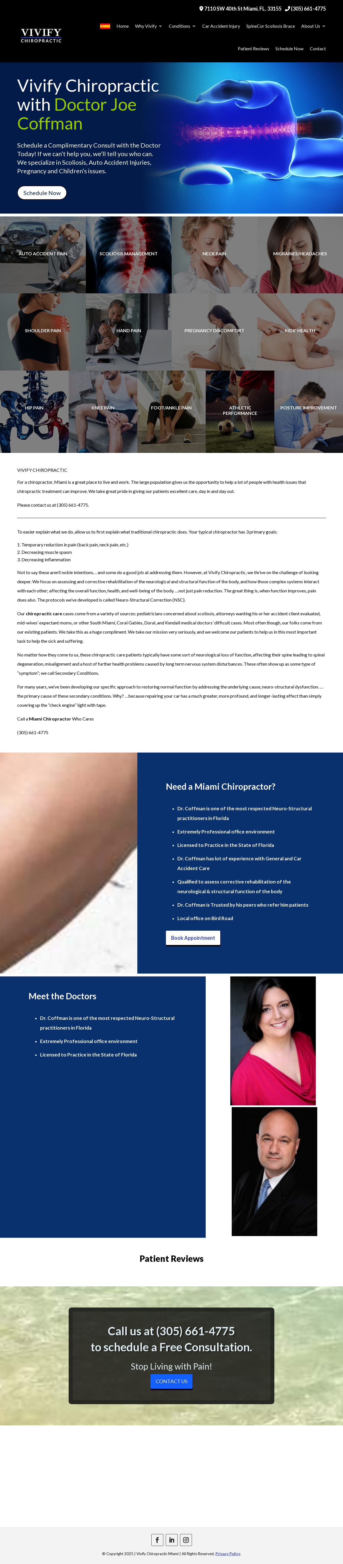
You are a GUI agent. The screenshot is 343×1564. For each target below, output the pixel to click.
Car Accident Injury (221, 26)
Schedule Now (289, 48)
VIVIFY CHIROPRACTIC (42, 470)
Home (122, 26)
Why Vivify (146, 26)
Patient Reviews (253, 48)
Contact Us (171, 1381)
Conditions (179, 26)
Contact (318, 48)
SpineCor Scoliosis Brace (270, 26)
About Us (310, 26)
